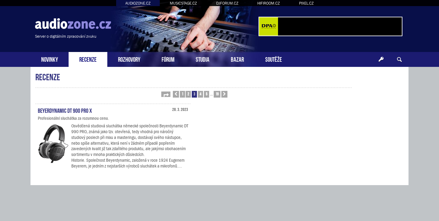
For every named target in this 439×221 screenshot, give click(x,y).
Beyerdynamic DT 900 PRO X (65, 110)
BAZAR (237, 59)
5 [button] (206, 94)
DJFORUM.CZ (227, 3)
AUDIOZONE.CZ (138, 3)
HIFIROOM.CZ (268, 3)
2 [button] (188, 94)
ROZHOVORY (129, 59)
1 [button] (182, 94)
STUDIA (202, 59)
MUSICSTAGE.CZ (183, 3)
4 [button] (200, 94)
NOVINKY (49, 59)
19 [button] (217, 94)
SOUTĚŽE (273, 59)
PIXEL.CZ (306, 3)
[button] (165, 94)
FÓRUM (168, 59)
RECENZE (88, 59)
